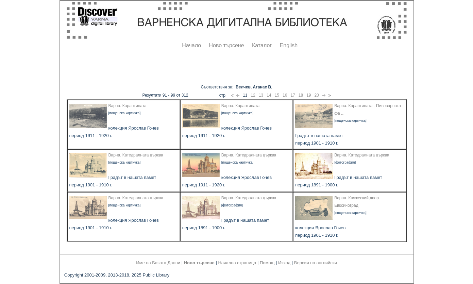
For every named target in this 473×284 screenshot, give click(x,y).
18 (301, 95)
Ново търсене (226, 45)
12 (253, 95)
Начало (191, 45)
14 (269, 95)
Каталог (262, 45)
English (289, 45)
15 (277, 95)
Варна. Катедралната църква (135, 155)
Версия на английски (315, 262)
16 (285, 95)
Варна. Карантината (127, 105)
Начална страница (237, 262)
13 (261, 95)
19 (308, 95)
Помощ (267, 262)
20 (317, 95)
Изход (284, 262)
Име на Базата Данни (158, 262)
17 (292, 95)
